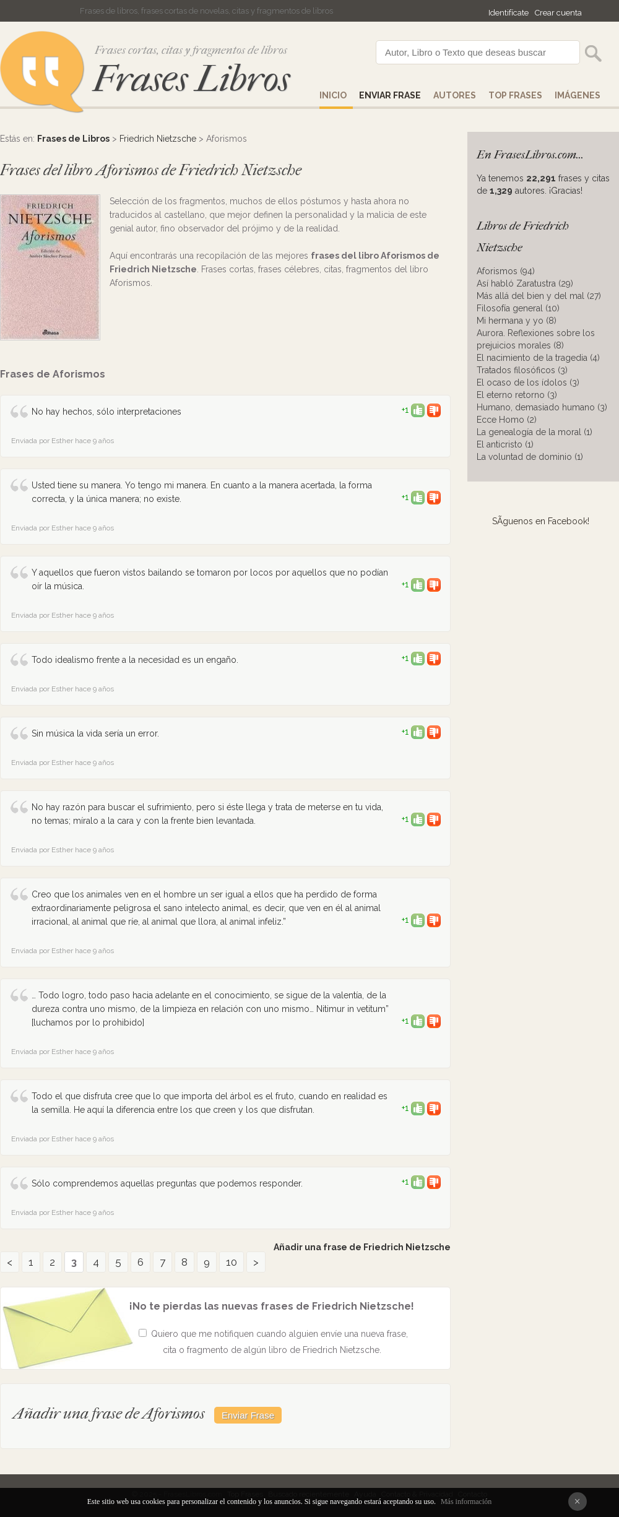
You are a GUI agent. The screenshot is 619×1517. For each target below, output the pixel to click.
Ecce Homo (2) (507, 420)
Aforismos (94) (506, 271)
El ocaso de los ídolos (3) (528, 382)
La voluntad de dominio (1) (530, 457)
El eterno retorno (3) (517, 395)
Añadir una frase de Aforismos (109, 1413)
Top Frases (515, 95)
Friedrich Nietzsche (157, 139)
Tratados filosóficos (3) (522, 370)
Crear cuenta (558, 12)
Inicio (333, 95)
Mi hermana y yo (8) (516, 321)
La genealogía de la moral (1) (534, 432)
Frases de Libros (73, 139)
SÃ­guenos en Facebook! (540, 521)
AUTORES (454, 95)
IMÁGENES (577, 95)
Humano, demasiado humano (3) (542, 407)
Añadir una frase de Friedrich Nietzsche (362, 1247)
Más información (466, 1501)
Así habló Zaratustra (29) (525, 283)
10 (231, 1262)
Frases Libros (191, 79)
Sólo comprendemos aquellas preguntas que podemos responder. (167, 1183)
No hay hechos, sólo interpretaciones (106, 412)
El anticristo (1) (505, 444)
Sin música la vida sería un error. (95, 733)
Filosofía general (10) (518, 308)
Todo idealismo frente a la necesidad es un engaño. (135, 660)
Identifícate (508, 12)
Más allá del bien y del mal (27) (539, 296)
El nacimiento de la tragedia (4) (538, 358)
